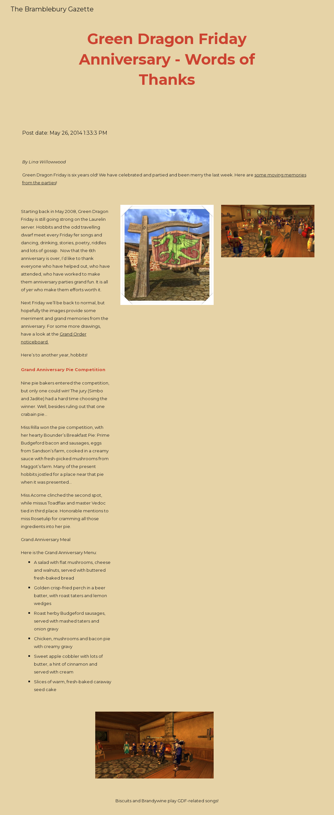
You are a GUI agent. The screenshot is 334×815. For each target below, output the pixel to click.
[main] (167, 59)
